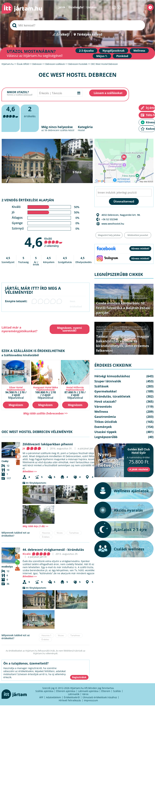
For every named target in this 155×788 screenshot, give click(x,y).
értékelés (29, 111)
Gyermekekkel (105, 391)
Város (85, 694)
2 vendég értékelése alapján (28, 200)
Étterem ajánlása (65, 691)
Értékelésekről (72, 697)
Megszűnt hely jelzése (109, 235)
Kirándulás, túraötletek (112, 396)
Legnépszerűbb (139, 298)
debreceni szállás (58, 130)
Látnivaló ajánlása (88, 691)
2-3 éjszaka (86, 50)
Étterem (105, 691)
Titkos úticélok (105, 421)
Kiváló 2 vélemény (53, 242)
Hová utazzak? (123, 329)
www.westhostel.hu (112, 223)
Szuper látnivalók (104, 298)
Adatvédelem (53, 697)
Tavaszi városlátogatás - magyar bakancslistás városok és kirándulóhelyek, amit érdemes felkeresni (122, 343)
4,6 (33, 241)
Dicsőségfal (76, 7)
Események (103, 426)
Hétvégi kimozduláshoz (132, 295)
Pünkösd (122, 56)
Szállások (101, 386)
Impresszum (91, 700)
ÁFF (41, 697)
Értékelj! (63, 34)
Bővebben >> (30, 471)
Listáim (91, 7)
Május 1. (102, 56)
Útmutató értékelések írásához (100, 697)
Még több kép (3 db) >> (35, 526)
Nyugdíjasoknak (113, 50)
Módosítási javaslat (137, 235)
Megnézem (16, 405)
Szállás (117, 691)
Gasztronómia (105, 416)
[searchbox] (77, 25)
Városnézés (103, 406)
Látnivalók (73, 694)
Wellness (139, 50)
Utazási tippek (122, 298)
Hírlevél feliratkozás (70, 700)
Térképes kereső (89, 34)
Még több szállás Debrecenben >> (45, 413)
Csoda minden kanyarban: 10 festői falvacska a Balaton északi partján (123, 308)
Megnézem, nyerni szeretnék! (69, 329)
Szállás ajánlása (44, 691)
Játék (62, 7)
